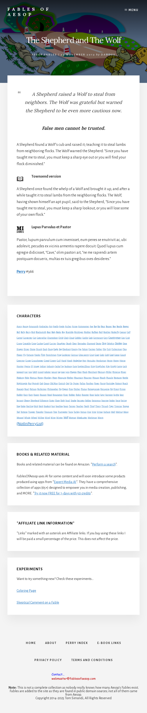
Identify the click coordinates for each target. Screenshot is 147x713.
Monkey (48, 377)
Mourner (88, 378)
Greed (47, 361)
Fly (24, 355)
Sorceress (96, 400)
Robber (72, 395)
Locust (54, 372)
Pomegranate (94, 389)
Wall (113, 412)
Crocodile (27, 343)
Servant (20, 400)
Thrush (104, 406)
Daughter (61, 343)
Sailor (97, 395)
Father (99, 349)
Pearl (26, 389)
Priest (116, 389)
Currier (53, 343)
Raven (36, 395)
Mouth (103, 378)
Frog (59, 355)
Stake (23, 406)
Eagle (55, 349)
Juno (75, 366)
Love (63, 372)
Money (40, 378)
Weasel (20, 418)
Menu (133, 10)
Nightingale (22, 383)
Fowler (37, 355)
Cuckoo (40, 343)
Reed (49, 395)
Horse (123, 360)
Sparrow (105, 400)
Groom (53, 361)
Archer (68, 326)
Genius (74, 355)
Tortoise (24, 412)
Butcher (107, 332)
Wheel (34, 418)
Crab (128, 338)
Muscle (109, 378)
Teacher (79, 406)
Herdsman (101, 361)
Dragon (20, 349)
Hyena (27, 366)
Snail (68, 400)
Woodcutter (82, 418)
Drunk (39, 349)
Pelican (33, 389)
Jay (62, 366)
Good (112, 355)
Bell (18, 332)
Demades (82, 343)
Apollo (55, 326)
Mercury (101, 372)
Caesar (123, 332)
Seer (122, 395)
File (104, 349)
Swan (66, 406)
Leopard (20, 372)
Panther (90, 383)
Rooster (85, 395)
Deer (74, 343)
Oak (41, 383)
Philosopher (52, 389)
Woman (72, 418)
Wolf (66, 417)
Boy (63, 332)
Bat (98, 326)
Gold (107, 355)
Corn (106, 338)
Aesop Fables (44, 54)
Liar (26, 372)
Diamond (91, 343)
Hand (63, 361)
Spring (124, 400)
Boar (49, 332)
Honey (116, 361)
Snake (73, 400)
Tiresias (118, 406)
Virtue (100, 412)
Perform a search (103, 464)
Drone (32, 349)
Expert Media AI (65, 482)
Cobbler (78, 338)
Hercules (91, 361)
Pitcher (77, 389)
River (65, 395)
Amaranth (34, 326)
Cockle (85, 338)
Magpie (73, 372)
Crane (19, 343)
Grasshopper (37, 361)
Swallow (59, 406)
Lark (125, 366)
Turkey (77, 412)
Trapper (31, 412)
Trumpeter (63, 412)
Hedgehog (77, 361)
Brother (87, 332)
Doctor (98, 343)
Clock (66, 338)
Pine (71, 389)
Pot (111, 389)
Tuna (70, 412)
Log (59, 372)
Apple (61, 326)
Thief (92, 406)
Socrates (81, 400)
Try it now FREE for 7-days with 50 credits (62, 493)
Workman (92, 418)
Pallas (82, 383)
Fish (109, 349)
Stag (18, 406)
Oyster (76, 383)
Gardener (66, 355)
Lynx (67, 372)
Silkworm (44, 400)
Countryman (114, 337)
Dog (104, 343)
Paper (96, 383)
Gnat (92, 355)
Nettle (125, 378)
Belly (23, 332)
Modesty (20, 378)
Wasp (125, 412)
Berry (28, 332)
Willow (41, 418)
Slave (57, 400)
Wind (47, 418)
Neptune (118, 378)
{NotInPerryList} (30, 423)
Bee (114, 326)
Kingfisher (100, 366)
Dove (125, 343)
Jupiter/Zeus (84, 366)
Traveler (40, 412)
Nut (30, 383)
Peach (125, 383)
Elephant (66, 349)
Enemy (74, 349)
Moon (54, 378)
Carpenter (27, 338)
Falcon (85, 349)
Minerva (116, 372)
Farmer (92, 349)
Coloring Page (26, 590)
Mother (70, 378)
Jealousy (68, 366)
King (93, 366)
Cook (91, 338)
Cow (123, 338)
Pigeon (65, 389)
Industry (51, 366)
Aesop (25, 326)
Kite (108, 366)
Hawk (69, 361)
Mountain (78, 378)
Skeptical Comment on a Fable (38, 602)
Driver (26, 349)
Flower (20, 355)
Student (47, 406)
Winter (59, 418)
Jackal (58, 366)
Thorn (98, 406)
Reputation (58, 395)
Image (36, 366)
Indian (43, 366)
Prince (123, 389)
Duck (45, 349)
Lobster (47, 372)
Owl (67, 383)
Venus (83, 412)
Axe (91, 326)
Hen (84, 361)
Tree (55, 412)
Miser (123, 372)
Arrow (75, 326)
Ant (50, 326)
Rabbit (20, 395)
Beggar (126, 326)
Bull (101, 332)
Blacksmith (41, 332)
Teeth (86, 406)
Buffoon (95, 332)
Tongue (126, 406)
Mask (84, 372)
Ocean (47, 383)
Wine (53, 418)
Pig (60, 389)
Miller (109, 372)
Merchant (92, 372)
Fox (43, 354)
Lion (35, 372)
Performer (42, 389)
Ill (32, 366)
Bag (95, 326)
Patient (118, 383)
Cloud (71, 338)
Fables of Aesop (29, 11)
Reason (43, 395)
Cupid (46, 343)
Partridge (110, 383)
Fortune (30, 355)
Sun (53, 406)
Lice (30, 372)
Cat (34, 338)
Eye (79, 349)
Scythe (116, 395)
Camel (20, 338)
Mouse (95, 377)
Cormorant (98, 338)
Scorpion (109, 395)
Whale (27, 418)
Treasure (48, 412)
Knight (113, 366)
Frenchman (51, 355)
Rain (25, 395)
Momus (33, 378)
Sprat (118, 400)
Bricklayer (78, 332)
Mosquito (62, 378)
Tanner (72, 406)
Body (53, 332)
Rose (92, 395)
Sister (52, 400)
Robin (78, 395)
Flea (125, 349)
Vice (89, 412)
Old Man (54, 383)
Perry (21, 272)
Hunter (20, 366)
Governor (21, 361)
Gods (102, 355)
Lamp (119, 366)
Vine (94, 412)
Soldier (88, 400)
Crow (34, 343)
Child (60, 338)
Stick (36, 406)
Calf (128, 332)
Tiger (111, 406)
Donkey (118, 343)
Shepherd (34, 400)
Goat (97, 355)
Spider (112, 400)
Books (58, 332)
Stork (41, 406)
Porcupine (105, 389)
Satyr (102, 395)
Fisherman (117, 349)
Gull (59, 361)
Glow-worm (84, 355)
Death (69, 343)
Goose (117, 355)
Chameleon (52, 338)
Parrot (103, 383)
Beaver (109, 326)
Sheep (27, 400)
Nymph (35, 383)
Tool (18, 412)
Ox (71, 383)
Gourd (123, 355)
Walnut (119, 412)
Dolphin (110, 343)
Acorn (19, 326)
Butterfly (115, 332)
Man (79, 372)
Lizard (41, 372)
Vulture (106, 412)
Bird (33, 332)
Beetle (119, 326)
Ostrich (61, 383)
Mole (27, 378)
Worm (100, 418)
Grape (28, 361)
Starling (29, 406)
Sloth (62, 400)
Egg (60, 349)
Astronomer (83, 326)
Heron (110, 361)
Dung (50, 349)
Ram (30, 395)
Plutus (84, 389)
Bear (103, 326)
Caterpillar (42, 338)
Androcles (43, 326)
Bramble (70, 332)
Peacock (20, 389)
